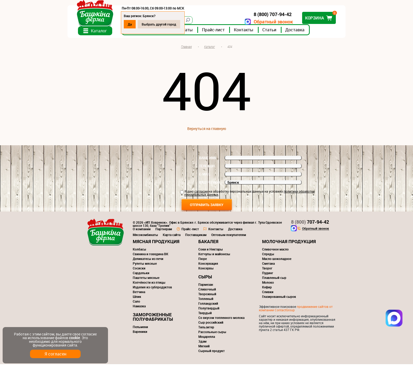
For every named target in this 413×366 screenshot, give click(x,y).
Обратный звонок (263, 21)
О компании (142, 231)
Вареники (140, 333)
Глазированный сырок (279, 298)
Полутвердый (208, 310)
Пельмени (140, 329)
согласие (201, 193)
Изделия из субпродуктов (152, 289)
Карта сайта (171, 236)
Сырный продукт (211, 352)
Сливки (267, 294)
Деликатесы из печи (148, 260)
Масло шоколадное (276, 260)
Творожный (207, 296)
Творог (267, 270)
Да (140, 24)
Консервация (208, 265)
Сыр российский (210, 324)
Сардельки (141, 275)
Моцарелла (206, 338)
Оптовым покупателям (228, 236)
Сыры (205, 278)
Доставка (304, 31)
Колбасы (139, 251)
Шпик (137, 298)
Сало (136, 303)
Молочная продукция (289, 243)
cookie (74, 337)
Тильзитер (206, 329)
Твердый (205, 315)
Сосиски (139, 270)
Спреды (268, 256)
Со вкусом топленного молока (221, 319)
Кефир (267, 289)
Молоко (268, 284)
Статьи (279, 31)
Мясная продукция (156, 243)
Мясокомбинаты (145, 236)
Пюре (202, 260)
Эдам (202, 343)
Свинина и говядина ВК (150, 256)
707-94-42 (310, 223)
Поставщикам (195, 236)
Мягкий (204, 348)
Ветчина (139, 294)
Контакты (253, 31)
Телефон (207, 168)
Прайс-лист (223, 31)
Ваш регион (209, 184)
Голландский (208, 305)
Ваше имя (208, 159)
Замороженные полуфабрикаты (153, 318)
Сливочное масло (275, 251)
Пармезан (205, 286)
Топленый (205, 300)
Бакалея (208, 243)
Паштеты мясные (146, 279)
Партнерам (163, 231)
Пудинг (267, 275)
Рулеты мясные (145, 265)
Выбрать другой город (169, 24)
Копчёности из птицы (149, 284)
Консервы (206, 270)
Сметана (268, 265)
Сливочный (207, 291)
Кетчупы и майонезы (214, 256)
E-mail (204, 176)
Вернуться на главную (206, 130)
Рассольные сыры (212, 334)
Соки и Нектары (210, 251)
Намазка (139, 308)
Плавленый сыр (274, 279)
